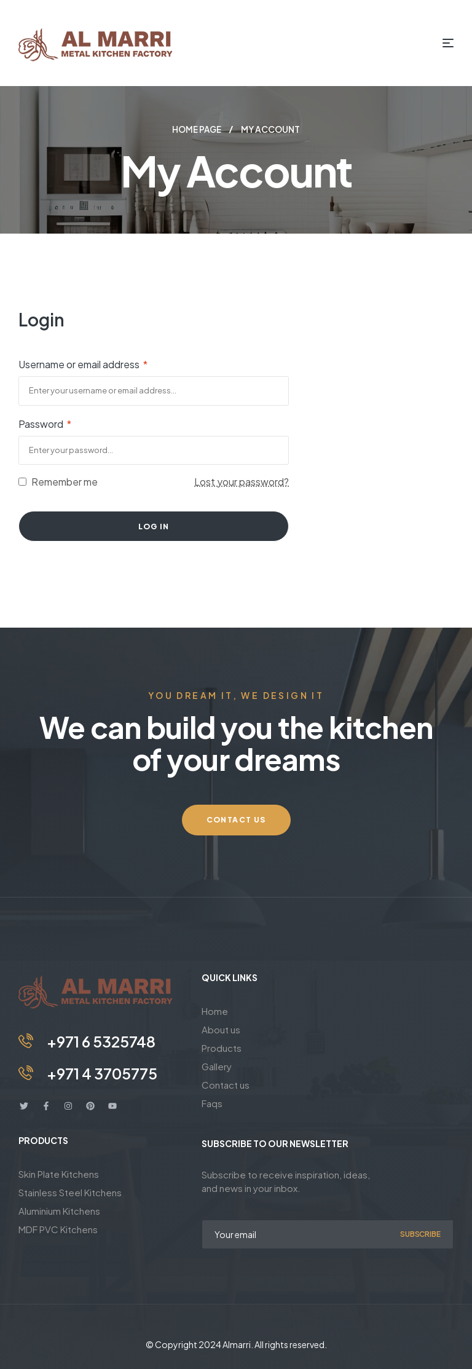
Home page (196, 129)
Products (222, 1047)
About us (221, 1029)
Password (44, 423)
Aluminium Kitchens (59, 1210)
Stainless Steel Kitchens (70, 1191)
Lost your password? (241, 481)
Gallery (217, 1065)
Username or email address (83, 363)
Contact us (226, 1084)
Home (215, 1010)
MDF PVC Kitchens (58, 1228)
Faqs (212, 1102)
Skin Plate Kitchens (58, 1173)
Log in (154, 526)
